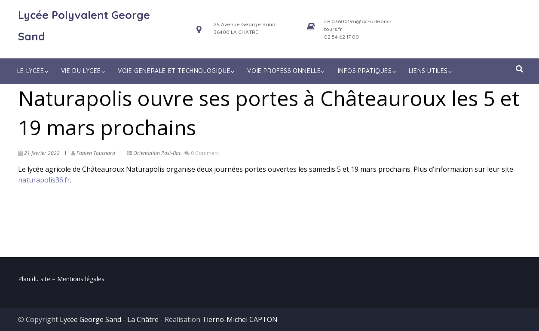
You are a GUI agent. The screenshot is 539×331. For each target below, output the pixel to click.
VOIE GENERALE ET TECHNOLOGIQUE (177, 71)
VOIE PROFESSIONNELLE (287, 71)
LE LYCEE (33, 71)
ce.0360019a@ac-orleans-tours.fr (358, 25)
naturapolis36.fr (44, 180)
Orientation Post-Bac (157, 153)
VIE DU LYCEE (84, 71)
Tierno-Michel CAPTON (240, 319)
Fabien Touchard (96, 153)
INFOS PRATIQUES (368, 71)
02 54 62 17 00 (341, 36)
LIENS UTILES (431, 71)
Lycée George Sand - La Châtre (109, 319)
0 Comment (205, 153)
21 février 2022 (42, 153)
